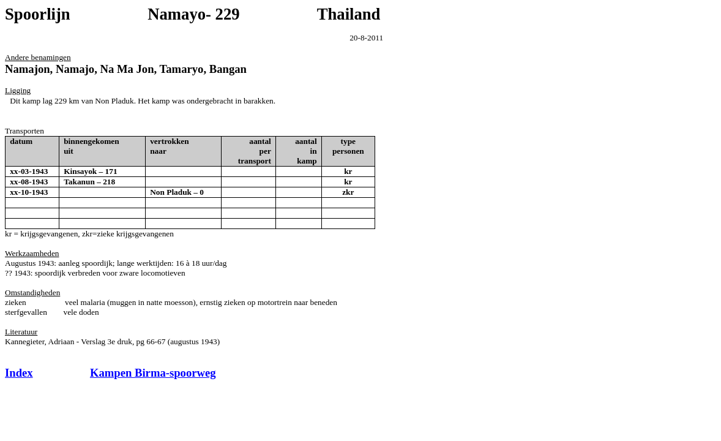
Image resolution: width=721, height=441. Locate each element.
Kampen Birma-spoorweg (153, 372)
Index (19, 372)
